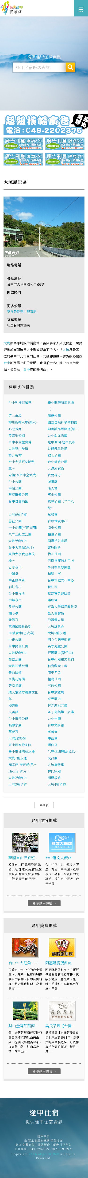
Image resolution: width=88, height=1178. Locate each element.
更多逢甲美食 (45, 1071)
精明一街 (54, 573)
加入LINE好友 (62, 1152)
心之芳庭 (15, 428)
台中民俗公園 (18, 646)
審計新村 (15, 455)
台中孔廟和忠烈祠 (61, 659)
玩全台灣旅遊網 (39, 1144)
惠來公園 (54, 494)
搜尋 (70, 67)
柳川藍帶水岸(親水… (23, 422)
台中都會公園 (57, 461)
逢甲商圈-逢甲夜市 (61, 442)
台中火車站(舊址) (21, 547)
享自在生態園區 (59, 567)
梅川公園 (54, 554)
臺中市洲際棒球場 (21, 751)
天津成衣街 (56, 468)
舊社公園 (15, 521)
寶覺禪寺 (54, 475)
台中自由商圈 (18, 501)
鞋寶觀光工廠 (57, 665)
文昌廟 (52, 758)
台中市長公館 (18, 718)
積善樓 (13, 705)
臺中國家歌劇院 (19, 744)
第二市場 (15, 415)
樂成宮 (52, 600)
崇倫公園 (15, 488)
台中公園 (15, 481)
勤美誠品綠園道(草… (63, 428)
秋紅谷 (52, 586)
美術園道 (15, 672)
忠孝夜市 (15, 567)
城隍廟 (52, 481)
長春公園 (15, 606)
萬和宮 (52, 514)
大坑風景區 (56, 626)
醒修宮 (52, 744)
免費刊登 (29, 1148)
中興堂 (13, 573)
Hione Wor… (19, 771)
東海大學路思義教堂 (62, 606)
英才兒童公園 (57, 646)
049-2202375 (39, 1152)
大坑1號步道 (17, 738)
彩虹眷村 (15, 586)
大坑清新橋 (56, 764)
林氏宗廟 (54, 771)
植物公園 (54, 679)
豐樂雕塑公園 (18, 494)
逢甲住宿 (11, 8)
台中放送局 (56, 692)
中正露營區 (16, 580)
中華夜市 (15, 600)
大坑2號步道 (17, 777)
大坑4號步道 (57, 784)
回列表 (44, 805)
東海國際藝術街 (19, 626)
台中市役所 (16, 593)
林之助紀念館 (57, 705)
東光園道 (54, 698)
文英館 (13, 711)
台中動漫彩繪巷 (19, 402)
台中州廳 (54, 718)
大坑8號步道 (17, 652)
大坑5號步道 (57, 632)
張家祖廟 (15, 685)
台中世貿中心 (57, 521)
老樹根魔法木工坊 (61, 560)
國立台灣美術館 (59, 639)
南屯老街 (54, 672)
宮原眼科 (54, 547)
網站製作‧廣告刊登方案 (54, 1148)
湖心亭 (13, 613)
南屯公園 (54, 527)
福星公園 (54, 534)
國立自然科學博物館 (62, 422)
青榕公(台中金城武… (23, 475)
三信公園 (54, 685)
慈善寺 (52, 731)
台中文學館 (56, 725)
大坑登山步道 (18, 448)
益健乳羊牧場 (57, 448)
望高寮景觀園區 (59, 593)
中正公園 (15, 639)
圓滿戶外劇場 (57, 540)
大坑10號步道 (18, 665)
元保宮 (13, 619)
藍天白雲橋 (56, 613)
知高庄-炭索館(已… (22, 764)
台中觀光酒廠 (57, 435)
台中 (7, 362)
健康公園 (54, 415)
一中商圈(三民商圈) (22, 527)
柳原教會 (54, 777)
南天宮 (52, 488)
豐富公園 (15, 659)
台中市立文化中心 (61, 580)
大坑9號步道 (17, 540)
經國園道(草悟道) (60, 652)
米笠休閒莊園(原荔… (63, 751)
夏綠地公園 (16, 435)
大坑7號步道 (17, 758)
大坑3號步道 (17, 784)
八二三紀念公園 (19, 534)
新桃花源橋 (16, 679)
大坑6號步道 (17, 514)
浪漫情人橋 (56, 619)
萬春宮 (13, 731)
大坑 (7, 343)
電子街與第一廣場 (61, 711)
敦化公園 (54, 455)
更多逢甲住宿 (45, 903)
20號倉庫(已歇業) (21, 632)
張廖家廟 (15, 725)
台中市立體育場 (19, 442)
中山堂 (52, 738)
